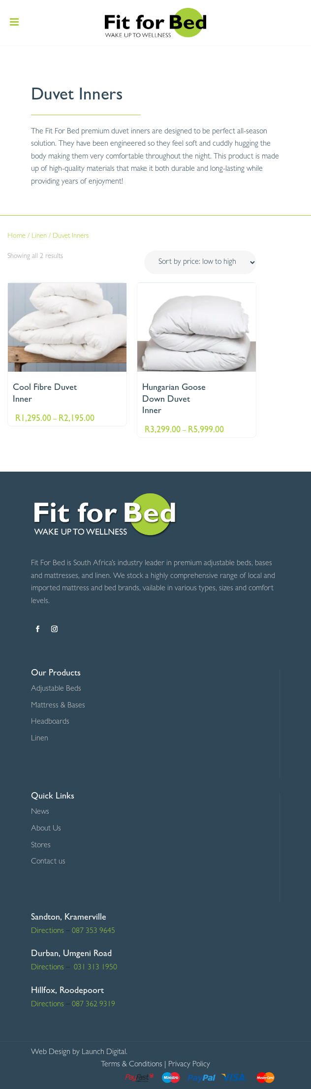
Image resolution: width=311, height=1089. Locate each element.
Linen (39, 236)
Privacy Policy (189, 1065)
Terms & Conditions (131, 1065)
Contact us (48, 862)
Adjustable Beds (56, 689)
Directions (47, 931)
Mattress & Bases (58, 706)
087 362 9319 (92, 1005)
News (40, 812)
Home (16, 236)
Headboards (50, 722)
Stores (41, 846)
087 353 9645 (93, 931)
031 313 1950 (94, 968)
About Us (46, 829)
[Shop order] (200, 262)
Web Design (50, 1053)
